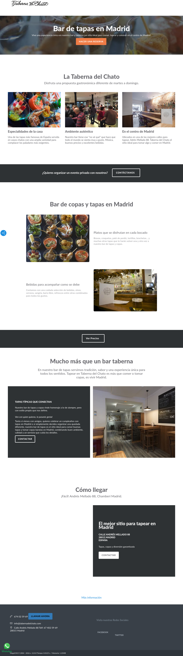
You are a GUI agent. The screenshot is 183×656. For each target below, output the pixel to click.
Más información (91, 597)
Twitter (119, 635)
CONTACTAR (109, 555)
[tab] (91, 597)
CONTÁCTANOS (125, 172)
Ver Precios (92, 338)
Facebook (102, 632)
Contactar (25, 439)
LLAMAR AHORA (40, 616)
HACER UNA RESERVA (91, 41)
